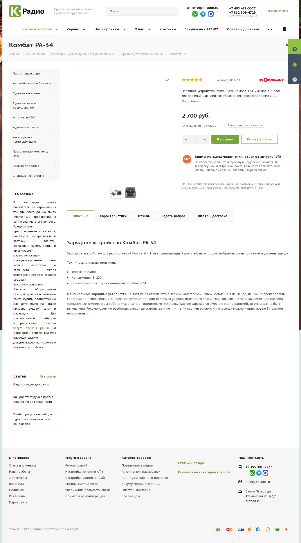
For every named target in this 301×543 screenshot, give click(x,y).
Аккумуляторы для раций (141, 484)
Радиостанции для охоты (31, 384)
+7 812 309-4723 (242, 12)
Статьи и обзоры (191, 463)
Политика (16, 490)
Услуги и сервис (78, 458)
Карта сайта (18, 502)
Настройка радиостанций (85, 478)
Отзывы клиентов (22, 465)
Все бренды (131, 496)
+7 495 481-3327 (242, 8)
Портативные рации (137, 465)
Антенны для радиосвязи (141, 472)
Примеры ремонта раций (85, 496)
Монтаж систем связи (81, 484)
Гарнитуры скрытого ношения (145, 478)
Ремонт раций (76, 465)
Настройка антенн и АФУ (84, 472)
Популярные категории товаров (204, 472)
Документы (18, 478)
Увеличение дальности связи (87, 490)
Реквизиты (17, 496)
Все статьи (48, 376)
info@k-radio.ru (205, 7)
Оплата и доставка (136, 490)
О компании (19, 458)
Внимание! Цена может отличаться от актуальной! (238, 156)
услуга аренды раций (31, 328)
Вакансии (16, 484)
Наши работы (19, 472)
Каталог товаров (136, 458)
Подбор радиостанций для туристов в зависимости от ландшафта (32, 419)
